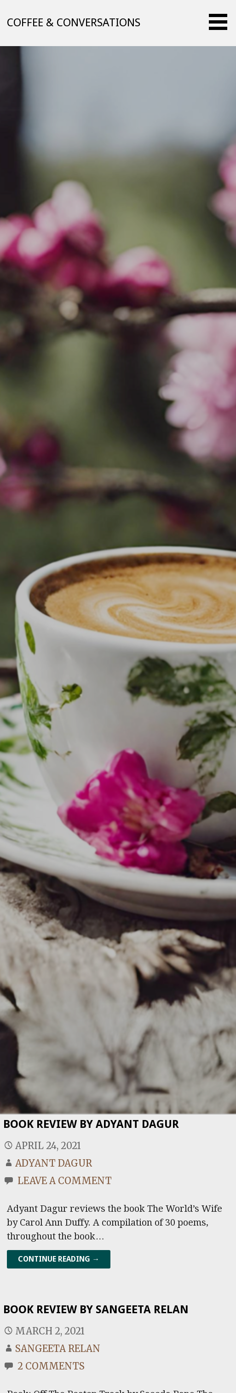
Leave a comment (64, 1180)
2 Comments (51, 1366)
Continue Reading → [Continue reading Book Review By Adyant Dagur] (58, 1259)
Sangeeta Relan (57, 1348)
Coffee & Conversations (73, 22)
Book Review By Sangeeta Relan (96, 1309)
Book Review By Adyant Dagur (91, 1124)
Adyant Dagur (53, 1163)
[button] (221, 22)
